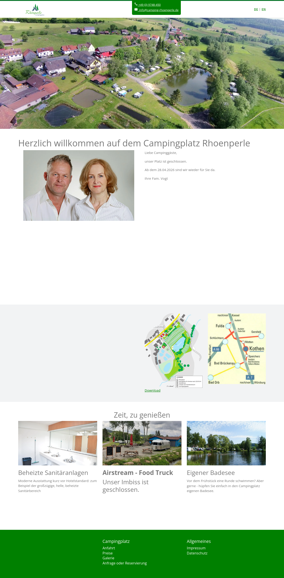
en (264, 9)
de (256, 9)
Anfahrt (109, 548)
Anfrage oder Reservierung (125, 563)
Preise (108, 553)
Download (152, 390)
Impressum (196, 548)
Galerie (108, 558)
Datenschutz (197, 553)
